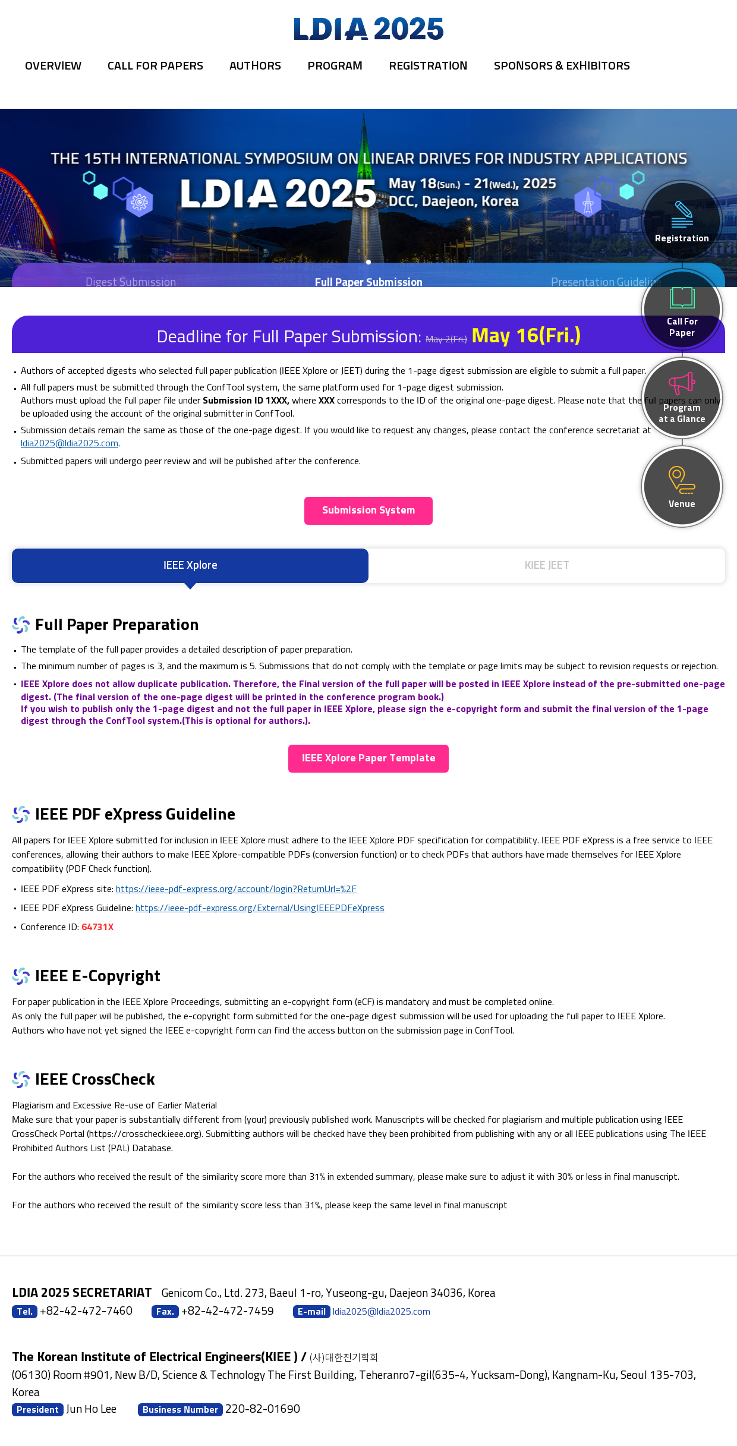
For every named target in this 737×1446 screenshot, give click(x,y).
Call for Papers (155, 66)
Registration (428, 66)
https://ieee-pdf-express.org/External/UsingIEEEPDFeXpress (260, 908)
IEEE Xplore (190, 565)
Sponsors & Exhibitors (562, 66)
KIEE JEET (547, 565)
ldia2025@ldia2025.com (69, 443)
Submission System (368, 510)
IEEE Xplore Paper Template (369, 758)
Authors (255, 66)
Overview (53, 66)
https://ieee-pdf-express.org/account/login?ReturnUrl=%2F (236, 889)
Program (335, 66)
